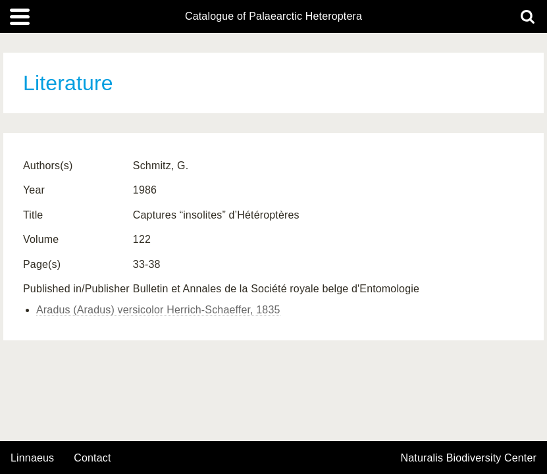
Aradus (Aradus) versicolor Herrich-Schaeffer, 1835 (158, 309)
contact (92, 457)
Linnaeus (32, 458)
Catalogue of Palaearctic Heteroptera (273, 16)
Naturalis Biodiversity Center (469, 458)
